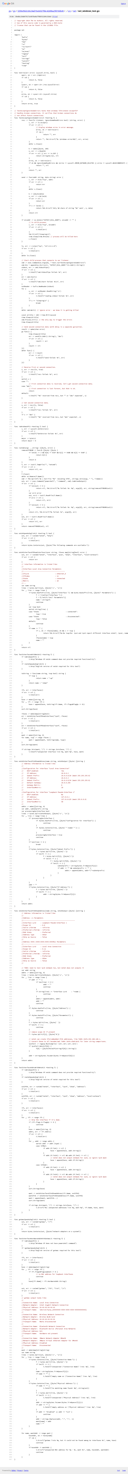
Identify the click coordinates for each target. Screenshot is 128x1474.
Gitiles (13, 1470)
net (74, 11)
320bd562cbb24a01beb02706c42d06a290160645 (40, 11)
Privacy (19, 1470)
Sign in (123, 3)
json (124, 1470)
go (10, 11)
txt (118, 1470)
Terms (26, 1470)
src (69, 11)
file (55, 17)
